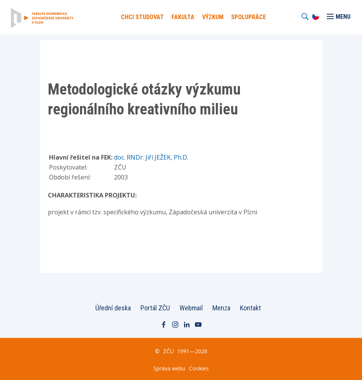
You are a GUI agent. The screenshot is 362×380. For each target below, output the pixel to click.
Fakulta (182, 17)
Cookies (199, 368)
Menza (221, 308)
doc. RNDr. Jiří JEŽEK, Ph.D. (151, 157)
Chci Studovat (142, 17)
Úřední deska (113, 308)
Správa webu (169, 368)
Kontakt (250, 308)
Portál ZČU (155, 308)
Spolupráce (248, 17)
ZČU (168, 351)
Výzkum (212, 17)
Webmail (191, 308)
